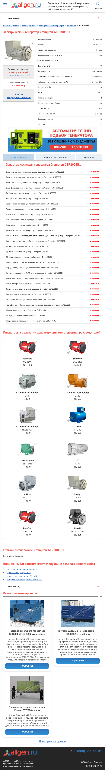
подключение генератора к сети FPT (24, 579)
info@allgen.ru (94, 765)
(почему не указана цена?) (19, 75)
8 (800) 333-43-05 (88, 751)
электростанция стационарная (22, 569)
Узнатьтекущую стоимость (19, 95)
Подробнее (27, 666)
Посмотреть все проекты (52, 741)
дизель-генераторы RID (18, 572)
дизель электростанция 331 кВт (22, 576)
